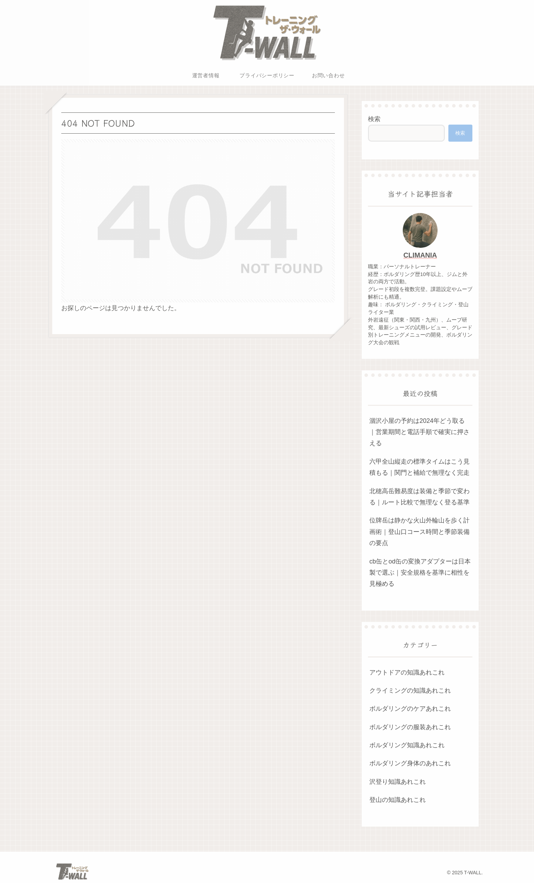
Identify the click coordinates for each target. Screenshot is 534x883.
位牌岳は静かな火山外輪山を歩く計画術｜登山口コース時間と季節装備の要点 (419, 531)
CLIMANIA (420, 255)
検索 (374, 119)
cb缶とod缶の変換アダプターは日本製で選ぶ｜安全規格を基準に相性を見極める (420, 573)
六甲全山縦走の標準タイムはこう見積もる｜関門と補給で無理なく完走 (419, 467)
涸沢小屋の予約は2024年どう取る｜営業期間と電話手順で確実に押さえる (419, 432)
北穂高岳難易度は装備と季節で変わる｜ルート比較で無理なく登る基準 (419, 497)
